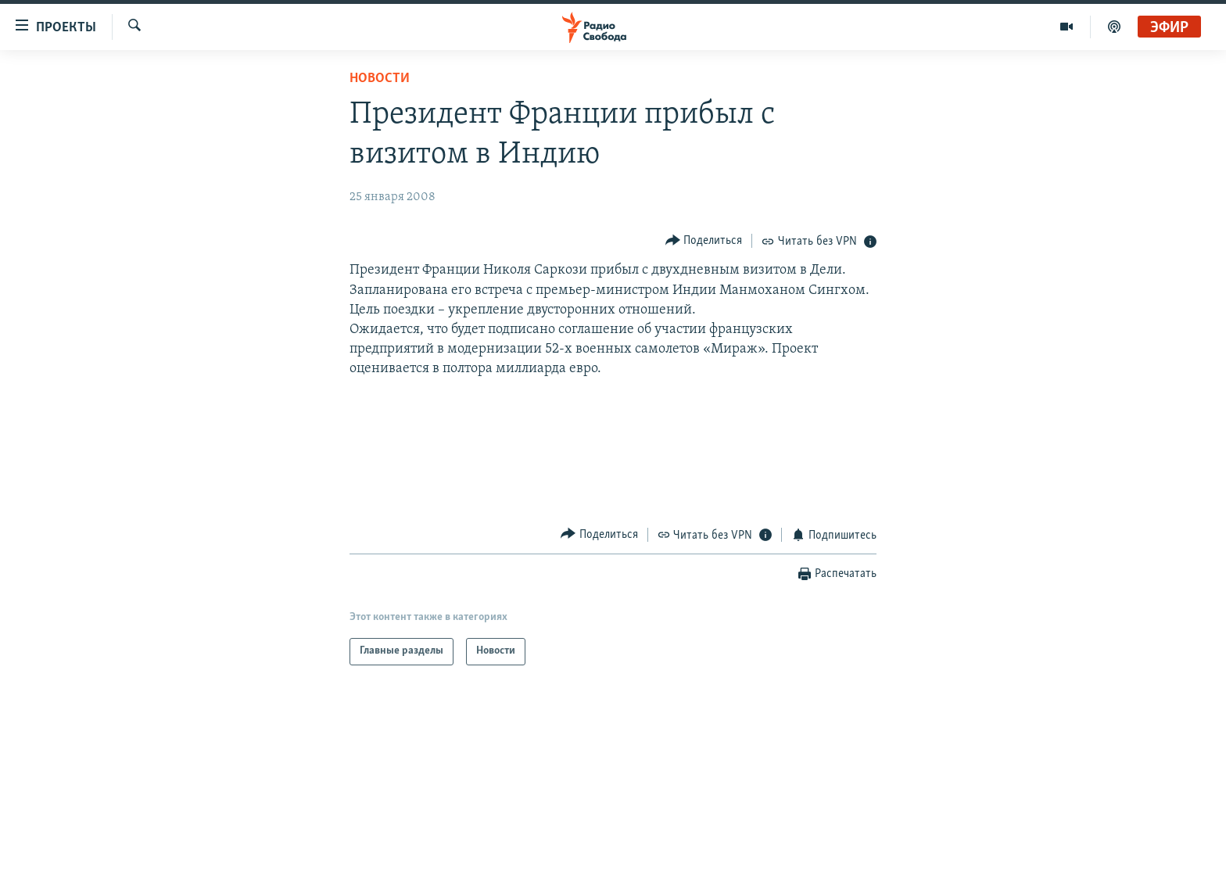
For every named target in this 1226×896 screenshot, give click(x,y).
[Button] (704, 240)
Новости (380, 78)
